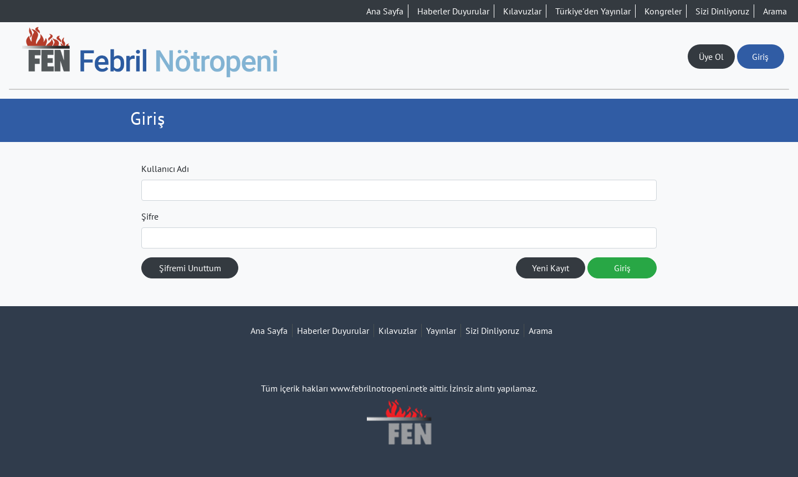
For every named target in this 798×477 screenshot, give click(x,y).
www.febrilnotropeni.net (376, 388)
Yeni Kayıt (550, 267)
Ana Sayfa (384, 11)
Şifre (149, 216)
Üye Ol (711, 56)
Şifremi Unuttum (190, 267)
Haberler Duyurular (453, 11)
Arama (775, 11)
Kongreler (663, 11)
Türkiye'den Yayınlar (593, 11)
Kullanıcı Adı (165, 168)
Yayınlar (441, 330)
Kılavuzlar (522, 11)
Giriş (760, 56)
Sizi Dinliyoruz (722, 11)
